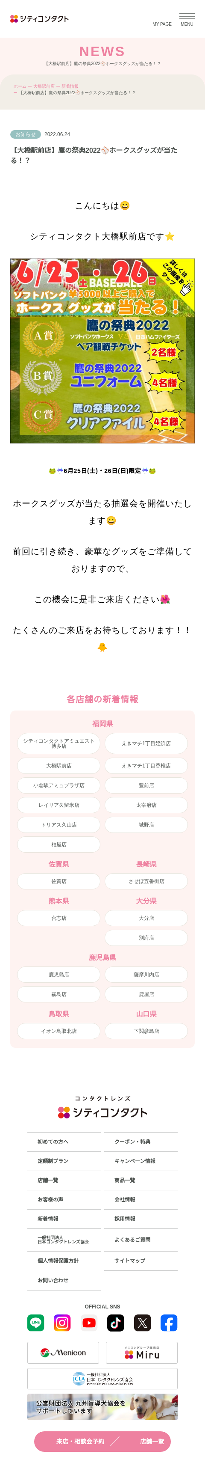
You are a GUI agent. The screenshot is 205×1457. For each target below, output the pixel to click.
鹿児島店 (59, 975)
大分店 (146, 918)
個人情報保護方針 (58, 1261)
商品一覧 (124, 1180)
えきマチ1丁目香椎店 (146, 766)
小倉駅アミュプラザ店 (59, 785)
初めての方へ (53, 1142)
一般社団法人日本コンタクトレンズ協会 (63, 1239)
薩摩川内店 (146, 975)
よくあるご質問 (132, 1240)
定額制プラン (53, 1161)
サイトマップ (129, 1261)
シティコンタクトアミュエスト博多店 (59, 743)
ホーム (20, 86)
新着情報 (70, 86)
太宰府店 (146, 805)
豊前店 (146, 785)
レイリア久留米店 (58, 805)
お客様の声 (50, 1200)
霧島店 (59, 994)
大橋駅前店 (44, 86)
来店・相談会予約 (72, 1441)
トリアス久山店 (59, 825)
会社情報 (124, 1200)
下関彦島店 (146, 1031)
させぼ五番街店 (146, 881)
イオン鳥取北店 (59, 1031)
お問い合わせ (53, 1281)
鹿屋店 (146, 994)
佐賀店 (59, 881)
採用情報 (124, 1219)
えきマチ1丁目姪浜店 (146, 743)
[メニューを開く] (187, 19)
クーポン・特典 (132, 1142)
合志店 (59, 918)
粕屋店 (59, 844)
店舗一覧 (144, 1441)
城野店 (146, 825)
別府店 (146, 938)
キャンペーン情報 (134, 1161)
